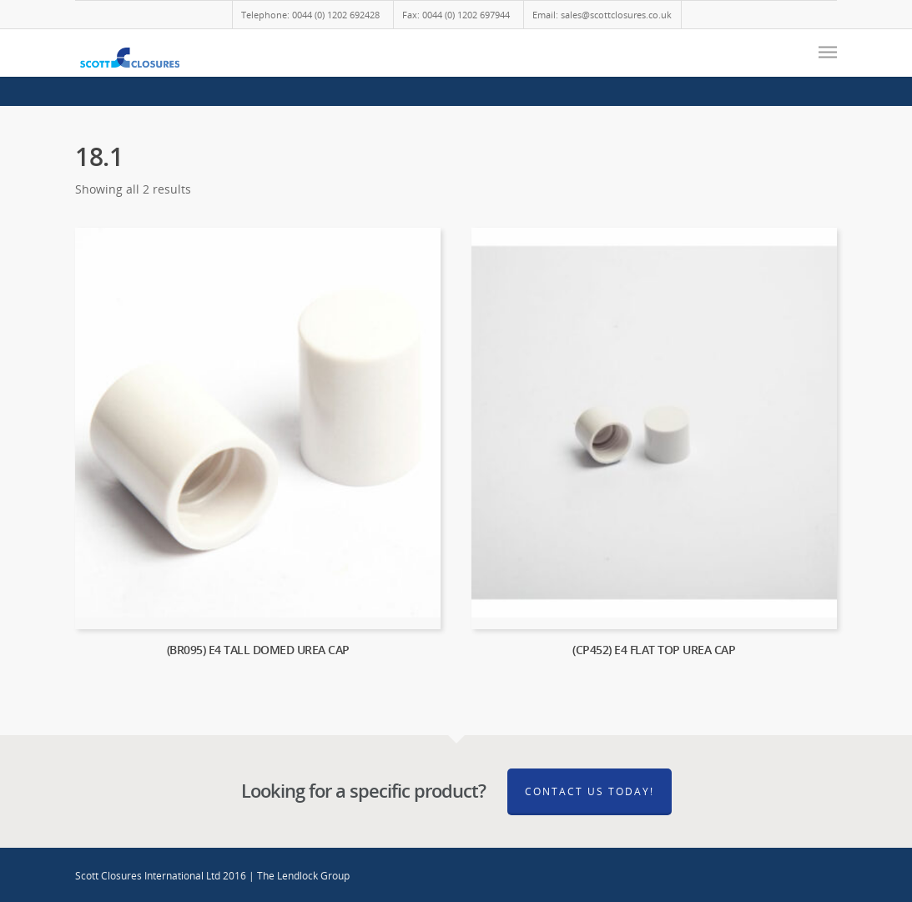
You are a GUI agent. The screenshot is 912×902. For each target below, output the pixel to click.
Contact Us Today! (589, 791)
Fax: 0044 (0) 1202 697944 (456, 14)
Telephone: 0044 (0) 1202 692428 (310, 14)
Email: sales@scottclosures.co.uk (602, 14)
